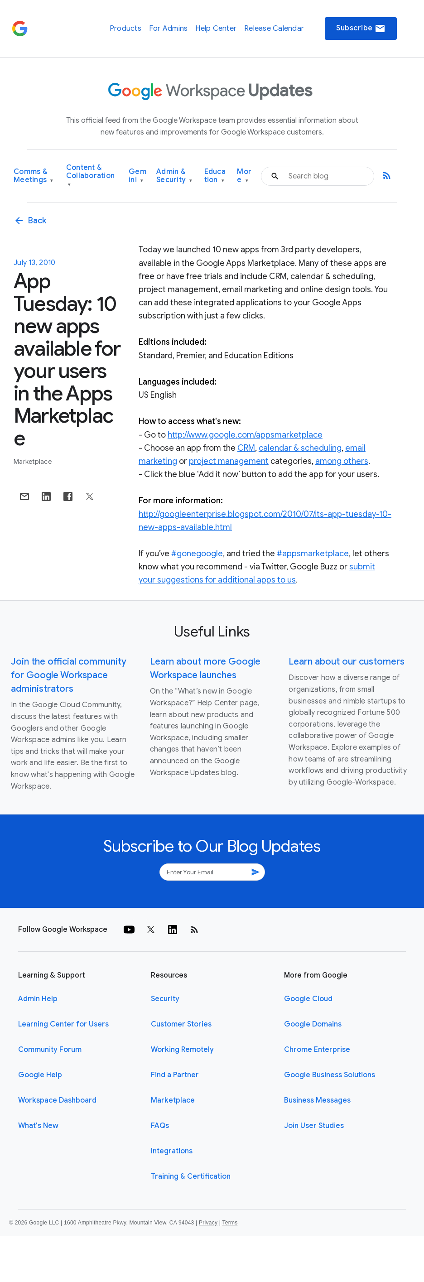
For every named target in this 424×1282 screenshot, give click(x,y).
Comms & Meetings (33, 176)
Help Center (215, 28)
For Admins (168, 28)
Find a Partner (175, 1075)
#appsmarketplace (313, 554)
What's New (38, 1125)
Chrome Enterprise (317, 1049)
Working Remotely (182, 1049)
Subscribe (360, 28)
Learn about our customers (347, 661)
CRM (246, 448)
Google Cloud (308, 998)
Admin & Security (174, 176)
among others (341, 461)
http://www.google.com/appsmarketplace (245, 435)
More (244, 176)
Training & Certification (191, 1176)
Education (215, 176)
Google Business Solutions (329, 1075)
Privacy (208, 1222)
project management (229, 461)
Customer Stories (181, 1024)
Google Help (40, 1075)
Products (125, 28)
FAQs (160, 1125)
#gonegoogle (197, 554)
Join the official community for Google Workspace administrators (68, 675)
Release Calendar (274, 28)
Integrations (172, 1151)
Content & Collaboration (90, 176)
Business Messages (317, 1100)
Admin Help (38, 998)
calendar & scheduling (300, 448)
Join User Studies (314, 1125)
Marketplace (33, 462)
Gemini (137, 176)
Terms (229, 1222)
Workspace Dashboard (57, 1100)
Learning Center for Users (63, 1024)
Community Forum (50, 1049)
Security (165, 998)
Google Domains (313, 1024)
